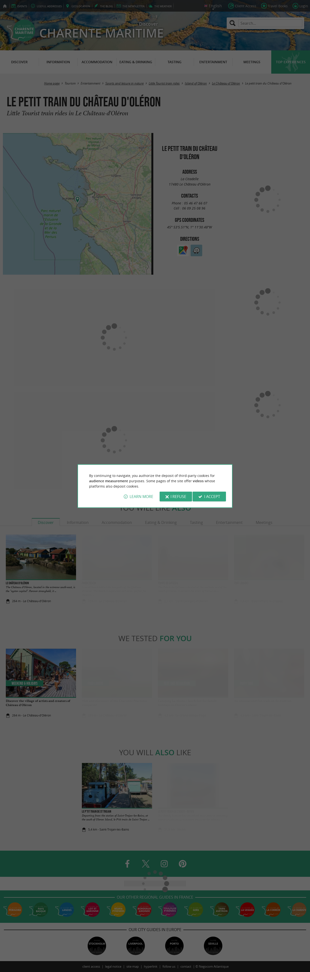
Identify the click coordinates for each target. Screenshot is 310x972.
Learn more (141, 496)
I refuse (178, 496)
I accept (212, 496)
